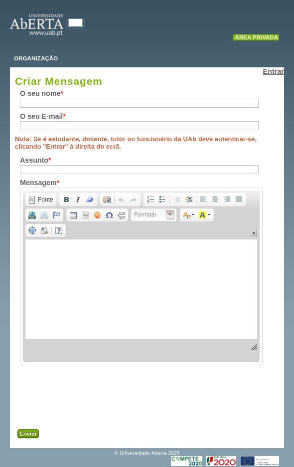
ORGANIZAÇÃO (36, 58)
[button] (40, 199)
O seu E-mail (41, 116)
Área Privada (256, 37)
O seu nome (40, 93)
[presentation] (110, 399)
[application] (141, 276)
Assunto (34, 160)
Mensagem (38, 182)
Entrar (273, 71)
